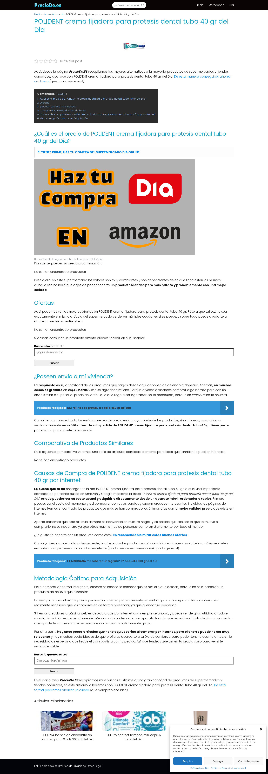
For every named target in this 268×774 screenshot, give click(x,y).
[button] (261, 729)
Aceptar (188, 761)
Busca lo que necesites (50, 654)
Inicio (200, 5)
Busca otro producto (49, 346)
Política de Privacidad (222, 768)
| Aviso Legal (94, 766)
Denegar (218, 761)
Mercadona (216, 5)
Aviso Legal (240, 768)
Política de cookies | (46, 766)
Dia (232, 5)
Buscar (54, 363)
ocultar (61, 94)
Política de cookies (199, 768)
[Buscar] (142, 5)
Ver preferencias (248, 761)
